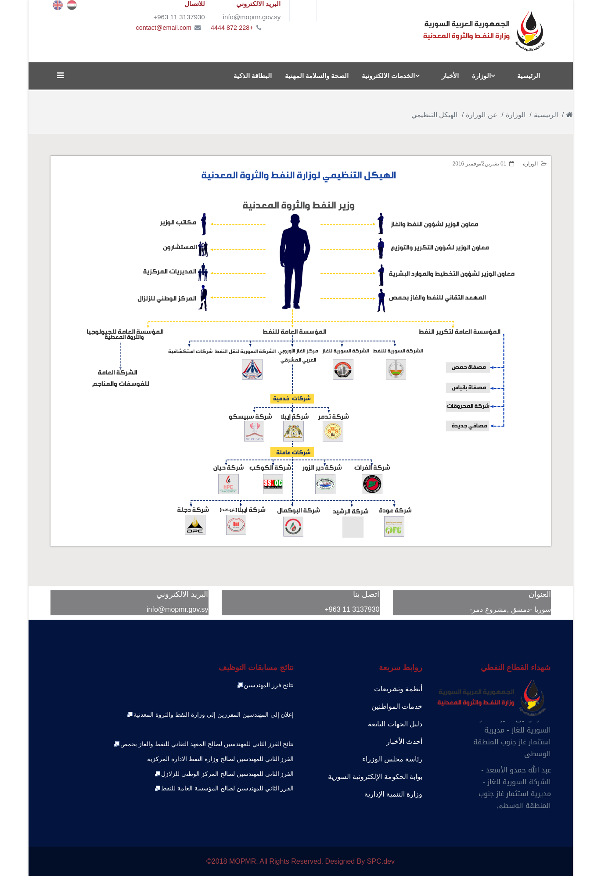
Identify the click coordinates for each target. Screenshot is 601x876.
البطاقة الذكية (253, 75)
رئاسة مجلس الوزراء (392, 759)
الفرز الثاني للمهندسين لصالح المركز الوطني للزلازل (224, 773)
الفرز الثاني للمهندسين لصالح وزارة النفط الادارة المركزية (220, 758)
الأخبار (450, 75)
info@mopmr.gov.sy (177, 609)
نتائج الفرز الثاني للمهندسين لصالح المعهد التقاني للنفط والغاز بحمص (203, 743)
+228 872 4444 (232, 27)
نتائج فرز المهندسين (265, 685)
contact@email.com (164, 27)
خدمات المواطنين (396, 706)
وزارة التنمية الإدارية (393, 794)
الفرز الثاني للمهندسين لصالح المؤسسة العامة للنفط (224, 788)
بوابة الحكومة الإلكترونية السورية (375, 776)
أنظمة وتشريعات (398, 689)
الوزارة (481, 75)
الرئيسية (528, 75)
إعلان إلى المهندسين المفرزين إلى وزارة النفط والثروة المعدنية (210, 714)
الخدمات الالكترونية (388, 75)
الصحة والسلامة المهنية (317, 75)
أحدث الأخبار (404, 741)
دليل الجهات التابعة (395, 724)
